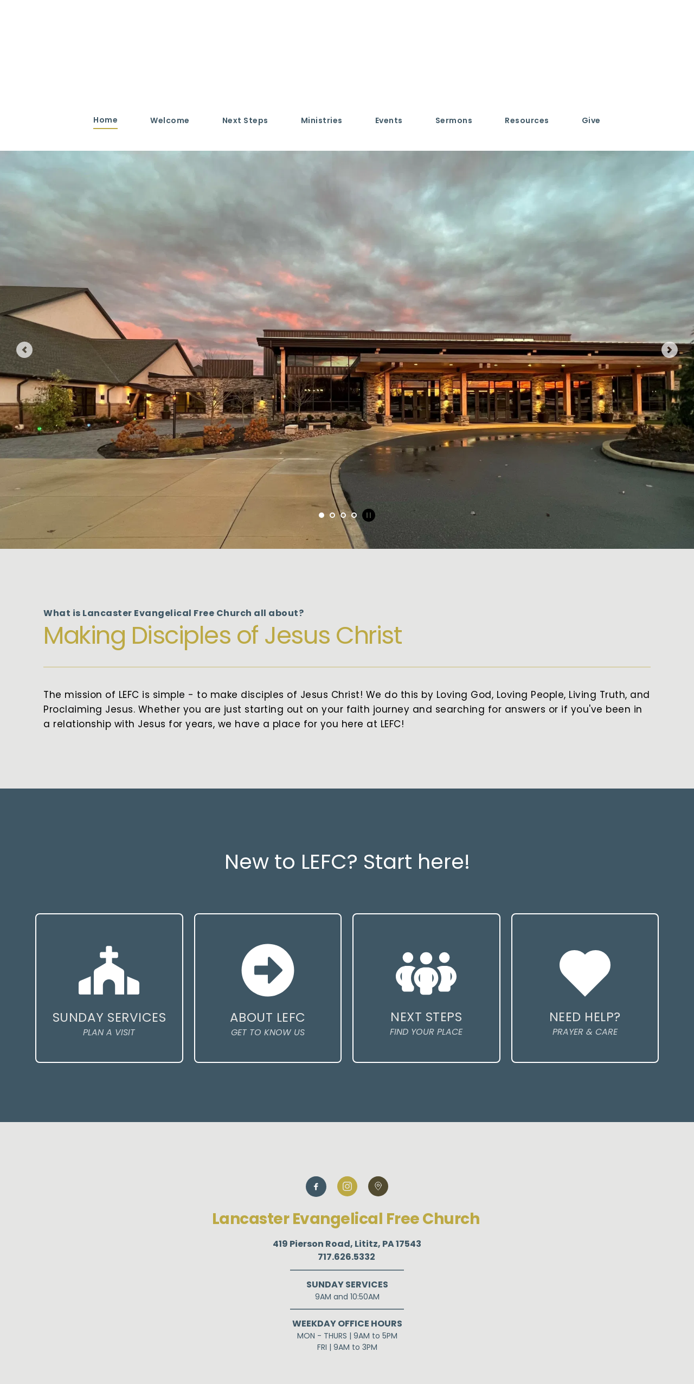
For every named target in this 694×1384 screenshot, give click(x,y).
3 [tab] (343, 515)
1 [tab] (321, 515)
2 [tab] (332, 515)
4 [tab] (354, 515)
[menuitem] (105, 120)
